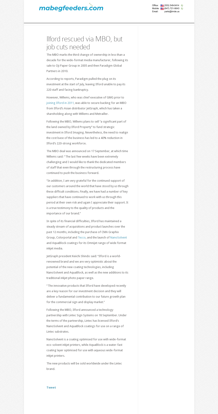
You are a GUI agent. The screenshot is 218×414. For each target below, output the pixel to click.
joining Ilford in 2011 (60, 103)
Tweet (51, 387)
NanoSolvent (118, 237)
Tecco (82, 237)
